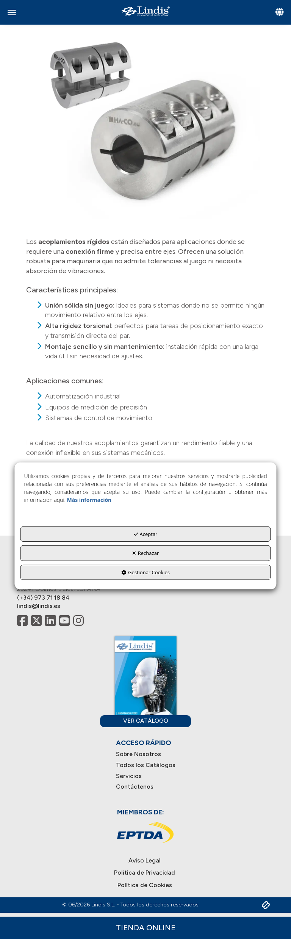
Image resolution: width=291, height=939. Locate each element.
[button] (145, 11)
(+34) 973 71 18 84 (43, 597)
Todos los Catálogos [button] (145, 765)
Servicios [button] (129, 776)
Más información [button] (89, 499)
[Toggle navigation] (279, 13)
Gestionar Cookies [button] (145, 572)
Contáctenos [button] (134, 786)
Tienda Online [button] (145, 927)
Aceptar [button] (146, 533)
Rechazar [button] (145, 553)
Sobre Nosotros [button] (138, 754)
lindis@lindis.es (38, 605)
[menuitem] (145, 754)
